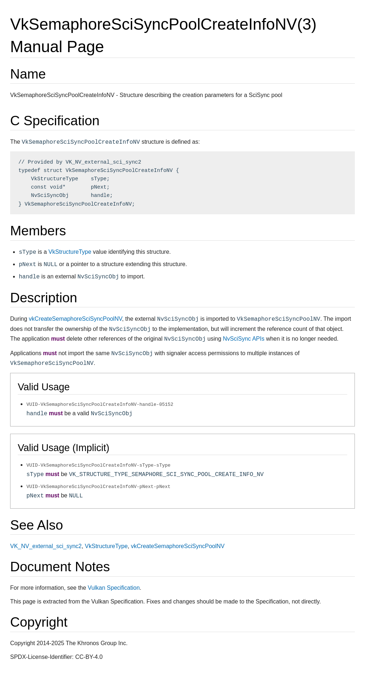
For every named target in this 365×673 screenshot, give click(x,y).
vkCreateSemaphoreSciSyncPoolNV (75, 319)
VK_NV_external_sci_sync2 (45, 546)
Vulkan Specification (114, 588)
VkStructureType (70, 252)
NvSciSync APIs (244, 339)
